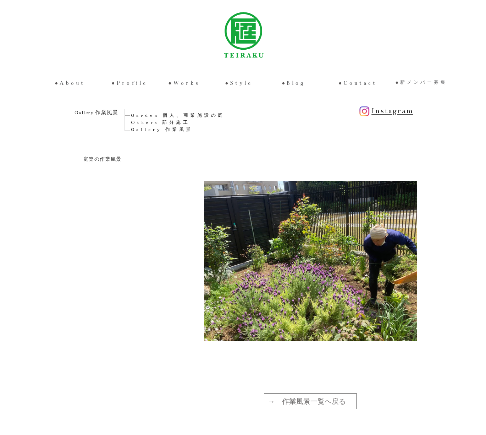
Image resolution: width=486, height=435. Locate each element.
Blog (296, 83)
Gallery (162, 129)
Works (186, 83)
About (72, 83)
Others (160, 122)
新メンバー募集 (423, 82)
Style (241, 83)
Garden (178, 115)
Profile (132, 83)
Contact (360, 83)
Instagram (385, 110)
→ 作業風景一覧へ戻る (307, 401)
